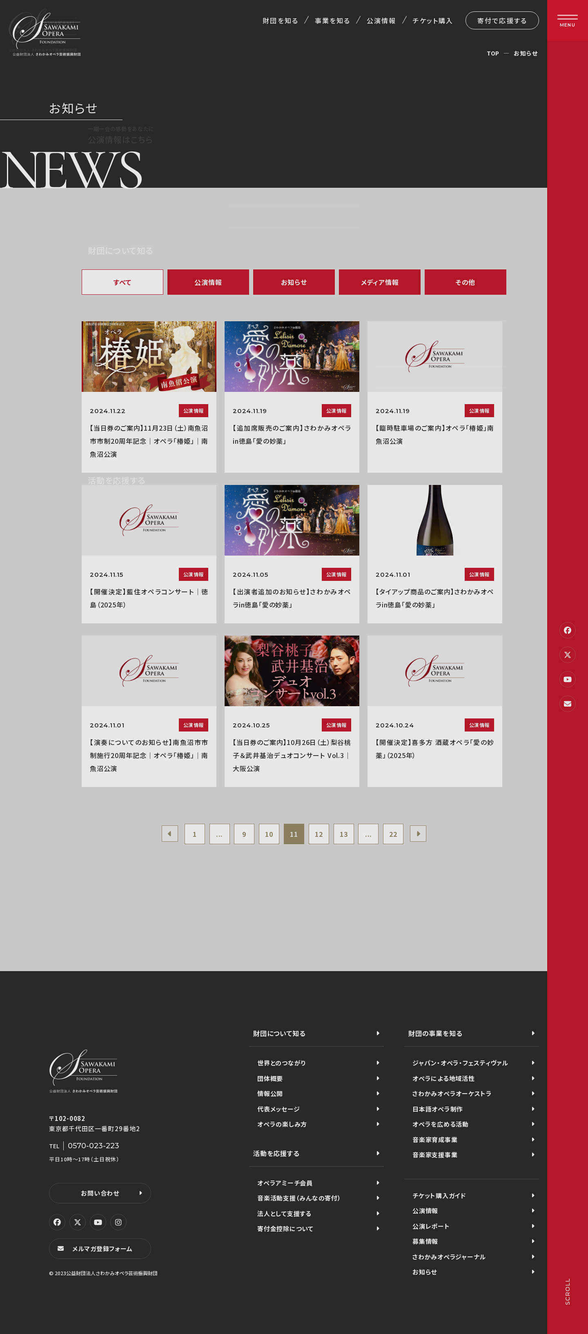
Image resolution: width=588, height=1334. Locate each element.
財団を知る (280, 20)
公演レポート (431, 1226)
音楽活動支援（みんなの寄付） (299, 1198)
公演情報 (381, 20)
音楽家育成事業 (434, 1139)
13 (344, 834)
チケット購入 (433, 20)
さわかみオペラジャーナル (449, 1256)
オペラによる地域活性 (443, 1078)
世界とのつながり (281, 1062)
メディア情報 (380, 282)
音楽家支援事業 (434, 1154)
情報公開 (270, 1093)
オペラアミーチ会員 (285, 1182)
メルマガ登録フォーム (102, 1248)
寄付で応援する (502, 20)
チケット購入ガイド (439, 1195)
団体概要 (270, 1078)
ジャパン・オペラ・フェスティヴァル (460, 1062)
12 (319, 834)
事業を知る (332, 20)
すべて (122, 282)
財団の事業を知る (435, 1033)
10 (269, 834)
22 (393, 834)
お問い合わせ (100, 1193)
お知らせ (294, 282)
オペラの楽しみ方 (282, 1124)
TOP (493, 53)
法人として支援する (284, 1213)
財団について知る (279, 1033)
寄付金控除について (285, 1228)
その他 (465, 282)
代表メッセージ (278, 1109)
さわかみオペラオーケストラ (452, 1093)
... (219, 834)
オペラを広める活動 (440, 1124)
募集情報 (425, 1241)
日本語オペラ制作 (437, 1109)
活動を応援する (276, 1153)
